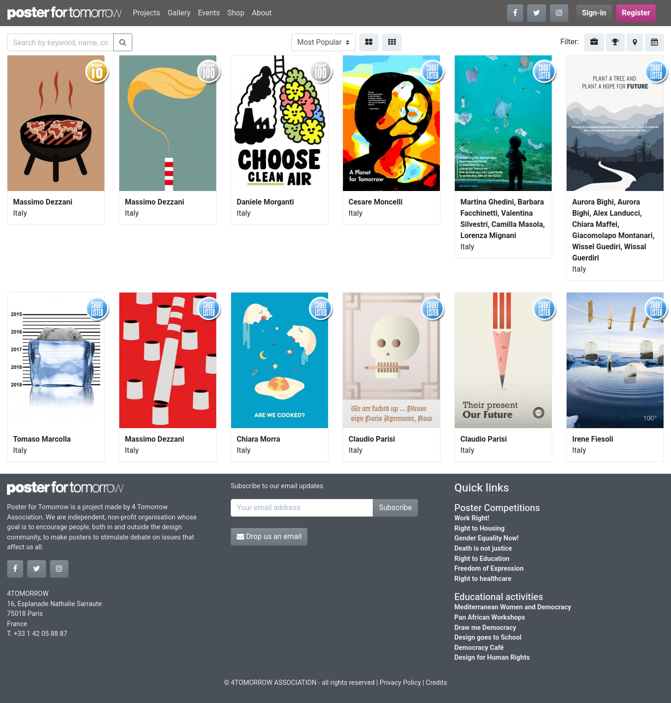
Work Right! (471, 518)
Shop (235, 12)
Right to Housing (479, 528)
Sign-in (594, 12)
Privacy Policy (400, 683)
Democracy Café (479, 648)
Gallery (179, 12)
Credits (436, 683)
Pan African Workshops (489, 617)
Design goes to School (487, 638)
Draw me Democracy (485, 628)
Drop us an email (269, 536)
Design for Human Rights (492, 658)
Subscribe (395, 507)
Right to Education (481, 559)
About (262, 12)
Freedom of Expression (489, 569)
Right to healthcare (483, 579)
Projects (146, 12)
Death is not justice (483, 549)
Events (209, 12)
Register (636, 12)
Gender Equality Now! (486, 538)
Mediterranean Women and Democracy (512, 607)
